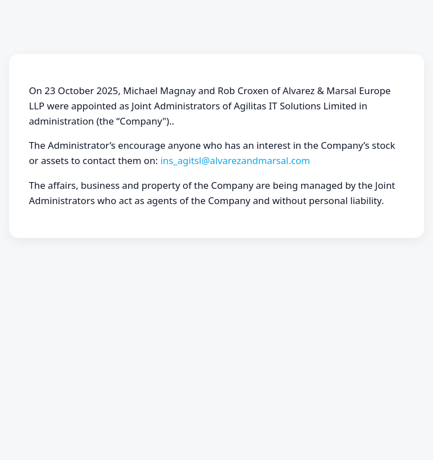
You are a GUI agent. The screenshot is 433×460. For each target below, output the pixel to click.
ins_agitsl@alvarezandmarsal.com (235, 160)
